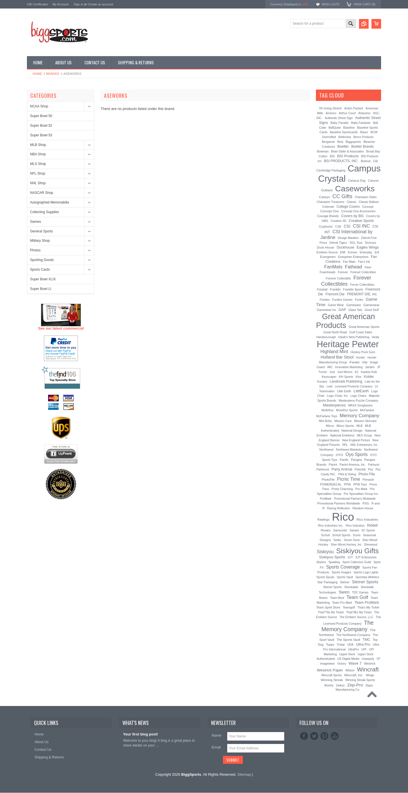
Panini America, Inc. (353, 464)
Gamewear (371, 305)
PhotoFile (328, 479)
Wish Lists (330, 4)
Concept (367, 206)
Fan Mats (349, 261)
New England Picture (356, 440)
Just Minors (344, 372)
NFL (345, 444)
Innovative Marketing (349, 367)
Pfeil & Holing (347, 474)
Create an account (100, 4)
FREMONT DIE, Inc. (362, 294)
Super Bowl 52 (41, 126)
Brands (52, 73)
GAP (342, 310)
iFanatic (354, 362)
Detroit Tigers (338, 242)
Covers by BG (352, 216)
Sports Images (341, 572)
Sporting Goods (42, 260)
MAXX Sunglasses (360, 405)
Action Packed (353, 108)
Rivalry (326, 530)
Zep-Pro (355, 684)
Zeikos (340, 685)
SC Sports (368, 530)
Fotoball (322, 289)
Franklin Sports (353, 289)
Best (340, 141)
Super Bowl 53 (41, 135)
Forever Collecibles (363, 272)
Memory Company (359, 415)
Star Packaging (327, 582)
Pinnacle (368, 479)
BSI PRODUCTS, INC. (341, 161)
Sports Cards (40, 270)
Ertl (377, 252)
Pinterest (324, 736)
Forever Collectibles (346, 281)
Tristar (341, 644)
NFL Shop (37, 173)
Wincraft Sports (331, 675)
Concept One (329, 211)
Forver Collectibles (362, 284)
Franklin (335, 289)
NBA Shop (38, 154)
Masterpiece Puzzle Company (358, 400)
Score (356, 535)
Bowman (323, 151)
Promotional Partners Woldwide (355, 498)
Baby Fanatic (339, 122)
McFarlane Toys (326, 416)
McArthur (328, 410)
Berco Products (363, 137)
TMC (366, 640)
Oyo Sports (357, 454)
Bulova (366, 161)
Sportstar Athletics (367, 577)
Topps (330, 644)
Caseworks (355, 188)
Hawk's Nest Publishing (353, 337)
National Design (351, 430)
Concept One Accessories (358, 211)
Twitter (314, 736)
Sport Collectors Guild (356, 562)
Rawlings (323, 519)
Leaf (329, 386)
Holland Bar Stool (336, 357)
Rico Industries (367, 519)
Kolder (369, 377)
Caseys (324, 197)
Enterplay (366, 252)
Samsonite (340, 530)
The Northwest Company (353, 635)
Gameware (353, 305)
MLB (359, 425)
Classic (351, 201)
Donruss (370, 242)
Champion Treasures (331, 201)
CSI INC (361, 225)
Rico (343, 517)
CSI (347, 226)
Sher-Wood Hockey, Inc (346, 544)
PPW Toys (360, 484)
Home (37, 73)
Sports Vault (345, 577)
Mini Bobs (325, 421)
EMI (342, 252)
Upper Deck (347, 654)
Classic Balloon (369, 201)
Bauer (364, 132)
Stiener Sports (332, 587)
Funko (359, 299)
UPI (364, 649)
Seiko (337, 540)
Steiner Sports (365, 582)
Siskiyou (325, 551)
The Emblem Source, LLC (356, 617)
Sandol (354, 530)
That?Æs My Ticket (359, 612)
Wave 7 (355, 663)
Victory (341, 663)
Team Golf (357, 597)
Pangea (356, 459)
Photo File (366, 474)
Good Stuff (372, 309)
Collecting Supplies (44, 212)
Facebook (304, 736)
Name (217, 735)
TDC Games (360, 592)
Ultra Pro (363, 644)
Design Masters (348, 237)
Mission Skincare (365, 421)
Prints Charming (342, 489)
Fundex (325, 299)
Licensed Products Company (354, 386)
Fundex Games (342, 299)
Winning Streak (332, 680)
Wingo (370, 675)
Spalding (334, 562)
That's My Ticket (368, 607)
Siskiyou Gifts (357, 551)
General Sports (41, 231)
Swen (344, 592)
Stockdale (351, 587)
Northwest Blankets (349, 449)
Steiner (344, 582)
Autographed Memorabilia (49, 202)
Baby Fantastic (361, 122)
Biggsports (353, 141)
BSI (332, 156)
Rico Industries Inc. (330, 525)
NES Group (364, 435)
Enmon (352, 252)
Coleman (328, 206)
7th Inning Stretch (330, 108)
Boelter (343, 147)
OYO (339, 455)
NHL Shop (38, 183)
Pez (370, 469)
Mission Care (343, 421)
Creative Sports (361, 221)
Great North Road (335, 332)
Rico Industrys (355, 525)
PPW (347, 484)
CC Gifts (342, 196)
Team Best (337, 597)
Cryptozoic (326, 226)
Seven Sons (352, 540)
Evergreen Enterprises (353, 256)
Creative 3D (339, 220)
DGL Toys (356, 242)
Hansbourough (326, 337)
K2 (356, 372)
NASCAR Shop (41, 193)
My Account (60, 4)
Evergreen (328, 257)
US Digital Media (348, 658)
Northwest (326, 449)
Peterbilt (360, 469)
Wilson (349, 670)
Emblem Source (327, 252)
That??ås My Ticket (331, 612)
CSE (338, 226)
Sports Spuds (325, 577)
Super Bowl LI (40, 289)
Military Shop (40, 241)
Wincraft (368, 669)
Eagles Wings (368, 247)
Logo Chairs (358, 395)
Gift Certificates (37, 4)
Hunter (360, 357)
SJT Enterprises (366, 557)
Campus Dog (357, 180)
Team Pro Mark (342, 602)
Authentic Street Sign (339, 118)
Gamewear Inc (326, 309)
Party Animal (342, 469)
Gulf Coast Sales (360, 332)
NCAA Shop (39, 106)
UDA (350, 644)
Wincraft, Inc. (353, 675)
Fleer (368, 267)
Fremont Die (335, 294)
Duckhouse (345, 247)
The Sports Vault (348, 639)
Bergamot (328, 141)
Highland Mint (334, 351)
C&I (375, 161)
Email (216, 747)
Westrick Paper (330, 670)
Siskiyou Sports (332, 557)
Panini (333, 464)
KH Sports (346, 376)
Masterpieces (334, 405)
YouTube (335, 736)
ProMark (326, 498)
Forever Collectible (338, 278)
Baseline (348, 127)
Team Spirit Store (328, 607)
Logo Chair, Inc (337, 395)
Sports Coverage (343, 567)
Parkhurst (322, 469)
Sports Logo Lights (366, 572)
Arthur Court (347, 113)
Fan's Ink (364, 261)
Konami (322, 381)
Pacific (344, 459)
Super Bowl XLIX (43, 279)
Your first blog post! (140, 734)
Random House (362, 508)
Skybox (321, 562)
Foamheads (327, 272)
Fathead (353, 267)
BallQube (334, 127)
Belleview (344, 137)
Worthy (328, 685)
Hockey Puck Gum (362, 352)
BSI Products (348, 156)
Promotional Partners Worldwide (338, 503)
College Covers (348, 207)
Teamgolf (349, 607)
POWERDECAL (331, 484)
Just (332, 372)
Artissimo (364, 113)
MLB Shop (38, 145)
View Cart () (364, 4)
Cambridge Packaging (330, 170)
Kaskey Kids (369, 372)
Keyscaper (329, 376)
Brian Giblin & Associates (347, 151)
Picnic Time (348, 479)
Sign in (78, 4)
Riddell (372, 525)
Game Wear (336, 305)
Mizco (330, 425)
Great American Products (345, 321)
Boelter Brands (362, 147)
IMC (330, 367)
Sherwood (370, 544)
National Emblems (342, 435)
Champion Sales (366, 197)
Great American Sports (363, 326)
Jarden (370, 367)
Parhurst (373, 464)
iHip (364, 362)
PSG (365, 503)
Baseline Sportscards (344, 132)
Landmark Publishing (346, 381)
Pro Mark (361, 489)
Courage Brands (328, 216)
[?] (351, 95)
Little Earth (344, 391)
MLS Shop (38, 164)
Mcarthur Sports (347, 410)
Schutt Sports (341, 535)
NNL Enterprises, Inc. (364, 444)
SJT (350, 557)
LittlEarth (361, 391)
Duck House (325, 247)
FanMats (333, 266)
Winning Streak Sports (360, 680)
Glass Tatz (355, 309)
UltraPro (353, 649)
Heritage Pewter (348, 344)
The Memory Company (348, 626)
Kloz (358, 376)
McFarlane (367, 410)
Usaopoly (368, 658)
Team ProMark (366, 602)
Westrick (369, 663)
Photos (35, 250)
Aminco (331, 113)
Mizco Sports (345, 425)
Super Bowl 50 (41, 116)
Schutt (325, 535)
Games (35, 222)
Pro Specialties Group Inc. (361, 493)
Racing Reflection (338, 508)
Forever (343, 272)
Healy (375, 337)
